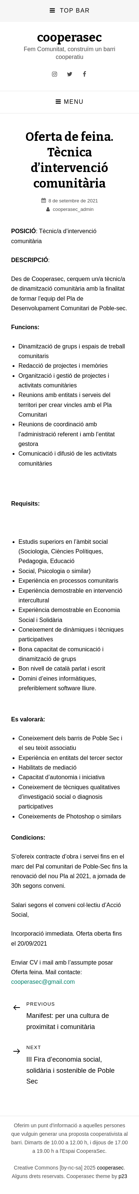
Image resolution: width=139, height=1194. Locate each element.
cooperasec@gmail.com (43, 982)
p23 (123, 1176)
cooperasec (69, 37)
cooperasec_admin (73, 209)
